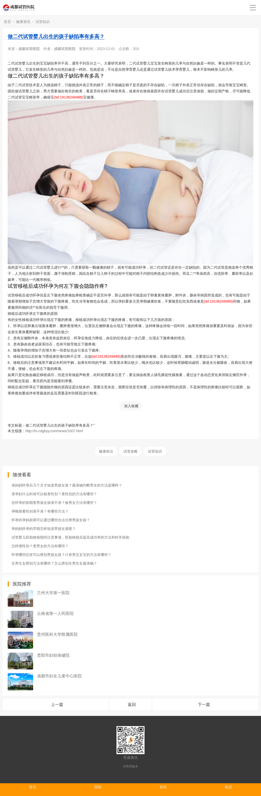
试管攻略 (130, 451)
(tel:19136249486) (68, 97)
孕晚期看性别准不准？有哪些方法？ (40, 511)
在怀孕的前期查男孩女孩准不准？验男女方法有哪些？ (54, 503)
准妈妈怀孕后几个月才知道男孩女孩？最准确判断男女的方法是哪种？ (66, 485)
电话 (228, 787)
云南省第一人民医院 (55, 613)
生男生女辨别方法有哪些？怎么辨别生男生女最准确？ (54, 563)
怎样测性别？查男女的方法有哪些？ (40, 546)
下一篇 (204, 704)
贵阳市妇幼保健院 (53, 655)
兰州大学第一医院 (53, 593)
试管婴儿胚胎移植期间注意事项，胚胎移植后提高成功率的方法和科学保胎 (70, 537)
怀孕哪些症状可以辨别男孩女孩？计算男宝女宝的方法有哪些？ (61, 555)
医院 (97, 787)
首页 (7, 22)
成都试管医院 (29, 49)
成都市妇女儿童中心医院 (59, 676)
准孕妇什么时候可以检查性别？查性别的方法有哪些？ (54, 494)
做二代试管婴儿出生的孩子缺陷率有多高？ (56, 36)
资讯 (163, 787)
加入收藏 (131, 406)
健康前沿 (106, 451)
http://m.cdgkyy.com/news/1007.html (54, 431)
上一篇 (57, 704)
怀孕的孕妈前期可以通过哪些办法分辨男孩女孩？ (50, 520)
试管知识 (42, 22)
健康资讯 (23, 22)
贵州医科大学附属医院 (57, 634)
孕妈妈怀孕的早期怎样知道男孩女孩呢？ (43, 529)
